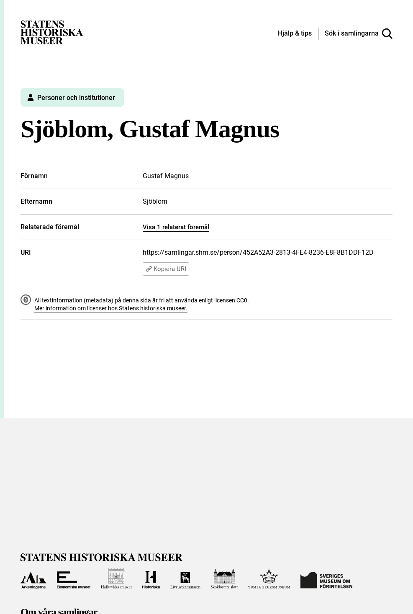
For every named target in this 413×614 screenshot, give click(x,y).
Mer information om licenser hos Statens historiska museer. (110, 308)
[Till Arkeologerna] (33, 578)
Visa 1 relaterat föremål (176, 227)
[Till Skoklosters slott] (224, 578)
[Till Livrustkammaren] (185, 578)
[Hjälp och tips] (295, 34)
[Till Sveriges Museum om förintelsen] (326, 578)
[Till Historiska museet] (151, 578)
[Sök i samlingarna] (358, 33)
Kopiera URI (166, 269)
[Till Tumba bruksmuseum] (269, 578)
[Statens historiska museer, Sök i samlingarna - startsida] (52, 31)
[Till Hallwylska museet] (116, 578)
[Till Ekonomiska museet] (73, 578)
